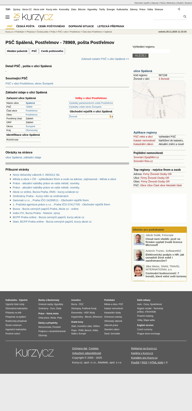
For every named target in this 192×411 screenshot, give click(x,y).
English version (145, 325)
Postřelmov (32, 110)
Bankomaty (53, 300)
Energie (111, 9)
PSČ (34, 51)
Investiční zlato (84, 326)
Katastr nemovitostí (144, 140)
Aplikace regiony (145, 132)
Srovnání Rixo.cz (143, 161)
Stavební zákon (111, 329)
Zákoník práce (111, 325)
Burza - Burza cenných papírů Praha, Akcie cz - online (45, 208)
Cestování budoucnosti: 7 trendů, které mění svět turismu (166, 275)
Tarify (102, 9)
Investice (76, 300)
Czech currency (144, 329)
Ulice (150, 185)
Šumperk (30, 126)
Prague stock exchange (148, 333)
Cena (146, 304)
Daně (107, 333)
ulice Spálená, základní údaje (23, 157)
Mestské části (174, 185)
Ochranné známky (113, 317)
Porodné (56, 327)
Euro (52, 308)
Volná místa (52, 313)
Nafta (95, 330)
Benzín (88, 330)
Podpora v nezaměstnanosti (52, 331)
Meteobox (171, 3)
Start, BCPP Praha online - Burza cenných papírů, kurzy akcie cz (52, 221)
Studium (188, 3)
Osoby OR (166, 174)
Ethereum (97, 317)
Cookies (94, 348)
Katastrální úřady (112, 312)
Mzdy (92, 312)
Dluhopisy (76, 308)
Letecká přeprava (110, 26)
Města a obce (110, 304)
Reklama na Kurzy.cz (144, 348)
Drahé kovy (77, 322)
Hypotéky (92, 9)
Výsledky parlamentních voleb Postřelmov (91, 103)
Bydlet (180, 3)
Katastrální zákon (143, 144)
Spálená (108, 32)
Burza (74, 304)
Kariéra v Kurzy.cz (142, 353)
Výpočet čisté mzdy (14, 304)
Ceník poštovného (52, 51)
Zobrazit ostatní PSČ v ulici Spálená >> (105, 58)
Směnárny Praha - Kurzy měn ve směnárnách (40, 196)
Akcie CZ (26, 9)
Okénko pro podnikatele (148, 229)
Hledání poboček (17, 51)
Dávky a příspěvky (48, 323)
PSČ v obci (63, 32)
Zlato (73, 9)
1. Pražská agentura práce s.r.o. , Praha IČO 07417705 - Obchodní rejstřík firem (61, 204)
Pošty (53, 32)
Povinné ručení (12, 333)
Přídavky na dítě (13, 312)
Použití (135, 362)
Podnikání (19, 32)
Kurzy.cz (9, 32)
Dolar (58, 308)
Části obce (159, 185)
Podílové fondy (89, 308)
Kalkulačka (122, 9)
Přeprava (31, 32)
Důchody (42, 335)
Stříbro (96, 326)
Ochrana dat (79, 348)
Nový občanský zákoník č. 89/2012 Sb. (36, 174)
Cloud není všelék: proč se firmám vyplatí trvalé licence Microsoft (164, 242)
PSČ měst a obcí (143, 136)
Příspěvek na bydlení (15, 317)
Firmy (146, 174)
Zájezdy (154, 3)
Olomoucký (32, 130)
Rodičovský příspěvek (16, 321)
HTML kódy (156, 362)
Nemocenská (44, 327)
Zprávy (16, 9)
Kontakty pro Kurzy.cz (144, 357)
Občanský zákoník (113, 321)
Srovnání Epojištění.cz (146, 157)
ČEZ (81, 304)
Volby (139, 320)
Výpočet (23, 300)
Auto (139, 304)
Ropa (74, 330)
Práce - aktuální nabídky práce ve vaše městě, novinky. (46, 183)
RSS (144, 362)
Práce (143, 9)
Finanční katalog (145, 316)
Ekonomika (76, 312)
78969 (29, 106)
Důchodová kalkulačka (16, 308)
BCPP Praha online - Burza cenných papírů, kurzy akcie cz (48, 217)
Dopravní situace (81, 26)
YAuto (162, 3)
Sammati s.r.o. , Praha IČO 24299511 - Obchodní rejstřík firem (51, 200)
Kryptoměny (77, 317)
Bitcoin (82, 9)
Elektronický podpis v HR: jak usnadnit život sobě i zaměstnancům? (165, 258)
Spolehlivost (156, 304)
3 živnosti (164, 78)
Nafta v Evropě (78, 333)
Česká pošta (42, 32)
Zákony (134, 9)
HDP (86, 312)
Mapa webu (149, 320)
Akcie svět (38, 9)
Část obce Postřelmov (92, 32)
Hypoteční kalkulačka (15, 329)
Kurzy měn (51, 9)
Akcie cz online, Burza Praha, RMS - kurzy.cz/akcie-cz (46, 191)
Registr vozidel (144, 308)
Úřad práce (43, 318)
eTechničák (150, 311)
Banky (41, 300)
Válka (150, 9)
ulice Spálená (142, 71)
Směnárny (43, 308)
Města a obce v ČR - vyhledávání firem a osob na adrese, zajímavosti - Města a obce (64, 179)
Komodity (64, 9)
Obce (143, 185)
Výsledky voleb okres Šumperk (85, 106)
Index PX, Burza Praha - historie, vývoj (36, 213)
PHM (80, 330)
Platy (59, 318)
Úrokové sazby (45, 304)
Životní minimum (13, 325)
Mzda (53, 318)
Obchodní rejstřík (142, 3)
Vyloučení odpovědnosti (86, 353)
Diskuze (159, 9)
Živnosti (73, 116)
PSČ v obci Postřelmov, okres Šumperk (29, 83)
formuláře (115, 333)
